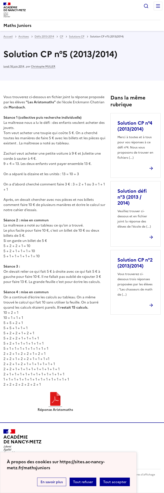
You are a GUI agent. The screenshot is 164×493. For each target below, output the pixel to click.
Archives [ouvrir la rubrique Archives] (23, 36)
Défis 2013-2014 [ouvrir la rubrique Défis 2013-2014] (44, 36)
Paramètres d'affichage (140, 475)
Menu (158, 6)
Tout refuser (83, 481)
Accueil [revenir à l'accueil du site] (8, 36)
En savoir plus (52, 481)
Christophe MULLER (43, 66)
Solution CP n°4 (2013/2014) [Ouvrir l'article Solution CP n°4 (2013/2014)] (134, 126)
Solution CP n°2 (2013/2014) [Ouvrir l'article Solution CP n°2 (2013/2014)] (135, 262)
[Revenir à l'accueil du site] (22, 441)
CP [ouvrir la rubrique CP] (61, 36)
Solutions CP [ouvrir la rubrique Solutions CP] (76, 36)
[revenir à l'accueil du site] (82, 25)
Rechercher (146, 6)
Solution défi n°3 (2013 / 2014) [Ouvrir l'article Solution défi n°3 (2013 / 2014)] (132, 197)
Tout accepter (114, 481)
